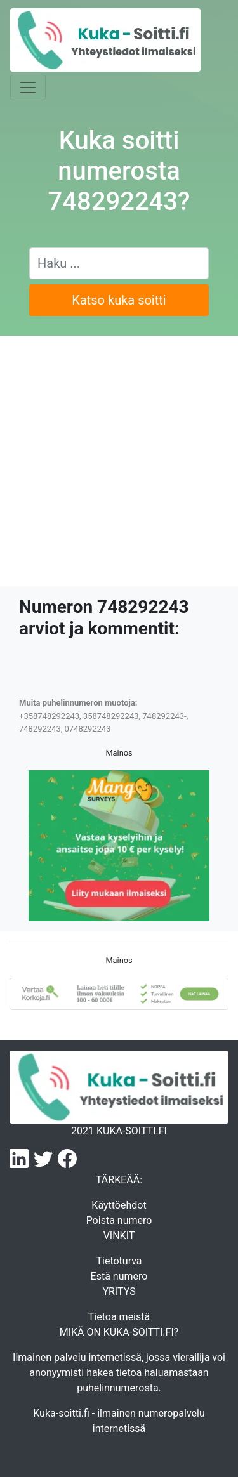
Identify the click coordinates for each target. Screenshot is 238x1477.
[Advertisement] (119, 461)
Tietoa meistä (119, 1317)
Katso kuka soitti (119, 300)
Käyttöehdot (118, 1205)
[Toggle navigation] (28, 87)
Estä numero (119, 1276)
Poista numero (119, 1220)
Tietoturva (119, 1261)
